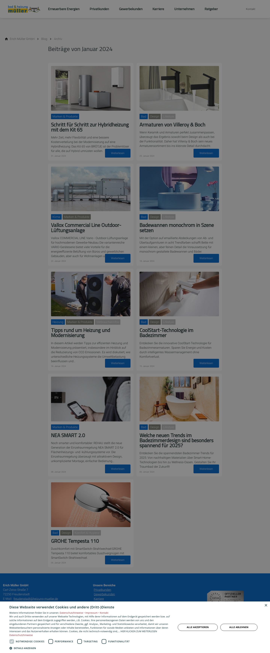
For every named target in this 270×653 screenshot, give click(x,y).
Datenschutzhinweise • (72, 612)
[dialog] (135, 627)
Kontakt (104, 612)
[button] (90, 648)
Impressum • (92, 612)
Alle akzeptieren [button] (198, 627)
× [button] (265, 605)
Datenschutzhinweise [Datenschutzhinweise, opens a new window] (21, 635)
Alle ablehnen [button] (238, 627)
